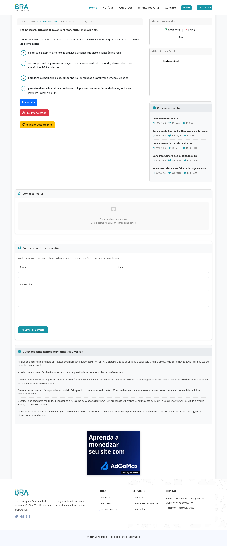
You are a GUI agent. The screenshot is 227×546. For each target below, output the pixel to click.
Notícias (108, 8)
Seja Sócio (140, 509)
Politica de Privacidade (147, 503)
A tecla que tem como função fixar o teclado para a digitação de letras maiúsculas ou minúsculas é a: (71, 372)
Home (93, 8)
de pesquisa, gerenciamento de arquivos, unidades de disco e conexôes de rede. (74, 53)
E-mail (120, 267)
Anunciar (105, 497)
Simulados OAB (149, 8)
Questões (126, 8)
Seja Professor (109, 509)
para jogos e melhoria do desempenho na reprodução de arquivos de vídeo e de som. (78, 78)
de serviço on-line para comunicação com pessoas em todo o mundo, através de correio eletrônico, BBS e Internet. (80, 65)
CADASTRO (205, 7)
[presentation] (45, 317)
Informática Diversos (48, 21)
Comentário (26, 284)
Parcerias (106, 503)
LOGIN (186, 7)
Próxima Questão (34, 113)
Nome (23, 267)
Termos (139, 497)
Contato (170, 8)
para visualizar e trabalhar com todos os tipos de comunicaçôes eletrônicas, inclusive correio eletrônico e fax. (79, 90)
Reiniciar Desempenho (37, 125)
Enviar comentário (33, 330)
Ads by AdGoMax (130, 473)
